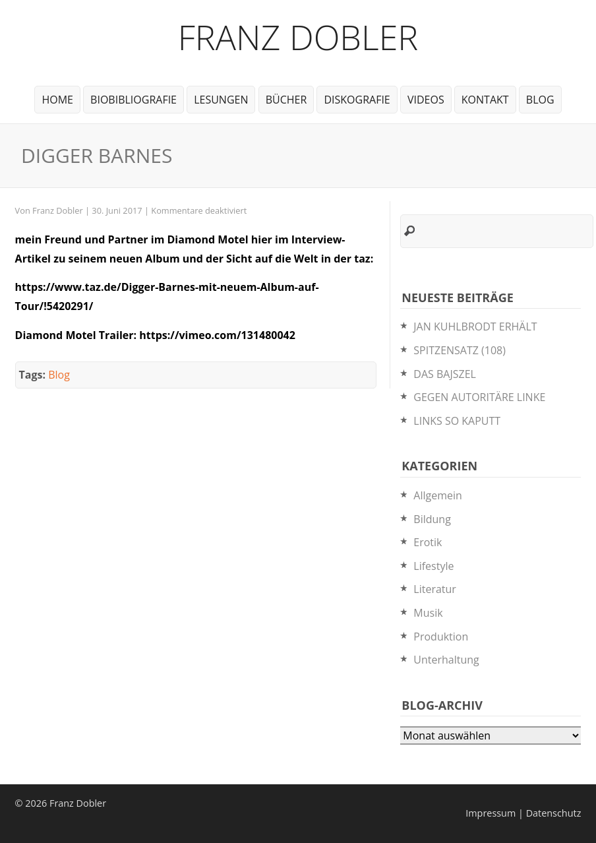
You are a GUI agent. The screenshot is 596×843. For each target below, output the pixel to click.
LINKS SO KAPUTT (456, 421)
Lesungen (221, 99)
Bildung (432, 519)
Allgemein (437, 495)
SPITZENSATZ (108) (459, 350)
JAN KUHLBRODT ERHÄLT (475, 326)
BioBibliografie (133, 99)
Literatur (434, 589)
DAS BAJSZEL (444, 374)
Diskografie (357, 99)
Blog (540, 99)
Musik (427, 613)
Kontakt (485, 99)
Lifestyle (433, 566)
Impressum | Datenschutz (523, 813)
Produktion (440, 636)
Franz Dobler (298, 36)
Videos (425, 99)
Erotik (427, 542)
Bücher (286, 99)
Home (57, 99)
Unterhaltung (446, 659)
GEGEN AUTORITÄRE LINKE (479, 397)
